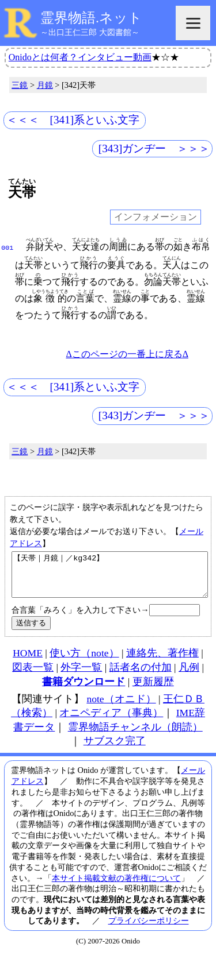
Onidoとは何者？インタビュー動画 (80, 57)
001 (7, 247)
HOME (28, 661)
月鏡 (45, 85)
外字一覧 (81, 676)
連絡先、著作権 (162, 661)
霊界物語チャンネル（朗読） (135, 735)
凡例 (189, 676)
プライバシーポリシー (148, 929)
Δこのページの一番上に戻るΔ (127, 354)
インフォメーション (155, 217)
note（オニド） (121, 707)
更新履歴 (153, 690)
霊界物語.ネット (91, 17)
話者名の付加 (140, 676)
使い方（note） (84, 661)
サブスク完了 (115, 749)
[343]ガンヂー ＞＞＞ (154, 148)
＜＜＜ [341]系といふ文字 (73, 120)
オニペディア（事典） (111, 721)
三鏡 (20, 85)
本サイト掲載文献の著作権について (116, 886)
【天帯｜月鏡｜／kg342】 (110, 578)
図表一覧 (33, 676)
